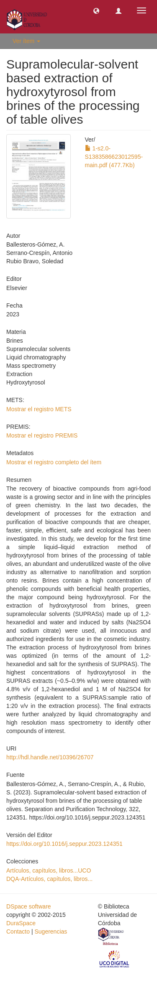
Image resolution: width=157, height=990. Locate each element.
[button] (96, 10)
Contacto (18, 931)
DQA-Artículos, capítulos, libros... (49, 878)
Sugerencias (50, 931)
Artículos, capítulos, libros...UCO (48, 870)
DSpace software (28, 906)
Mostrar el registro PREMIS (41, 435)
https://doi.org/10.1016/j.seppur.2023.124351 (64, 843)
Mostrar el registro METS (39, 409)
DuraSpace (21, 923)
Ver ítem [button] (26, 41)
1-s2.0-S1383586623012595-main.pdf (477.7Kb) (114, 156)
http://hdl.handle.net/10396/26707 (50, 757)
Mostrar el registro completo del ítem (53, 462)
